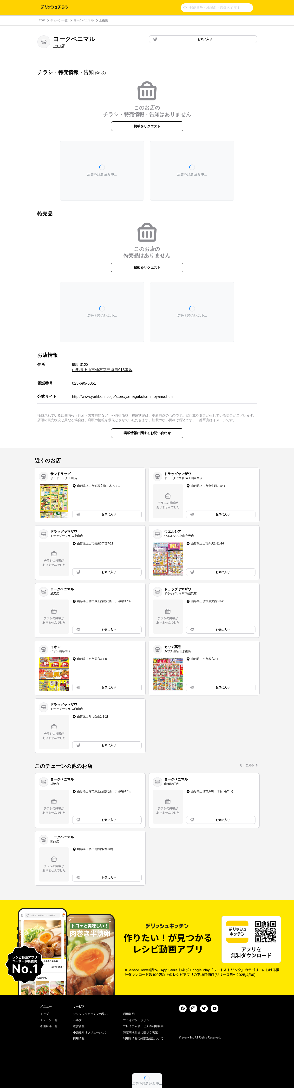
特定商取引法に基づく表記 (140, 1032)
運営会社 (79, 1026)
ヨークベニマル (83, 20)
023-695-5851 (84, 383)
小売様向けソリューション (90, 1032)
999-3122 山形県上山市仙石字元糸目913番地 (102, 367)
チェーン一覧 (59, 20)
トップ (44, 1014)
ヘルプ (77, 1020)
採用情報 (79, 1038)
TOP (42, 20)
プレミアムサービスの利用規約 (143, 1026)
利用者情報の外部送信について (143, 1038)
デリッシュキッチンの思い (90, 1014)
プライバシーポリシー (137, 1020)
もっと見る (247, 765)
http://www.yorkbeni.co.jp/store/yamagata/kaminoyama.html (123, 396)
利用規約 (129, 1014)
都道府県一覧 (49, 1026)
